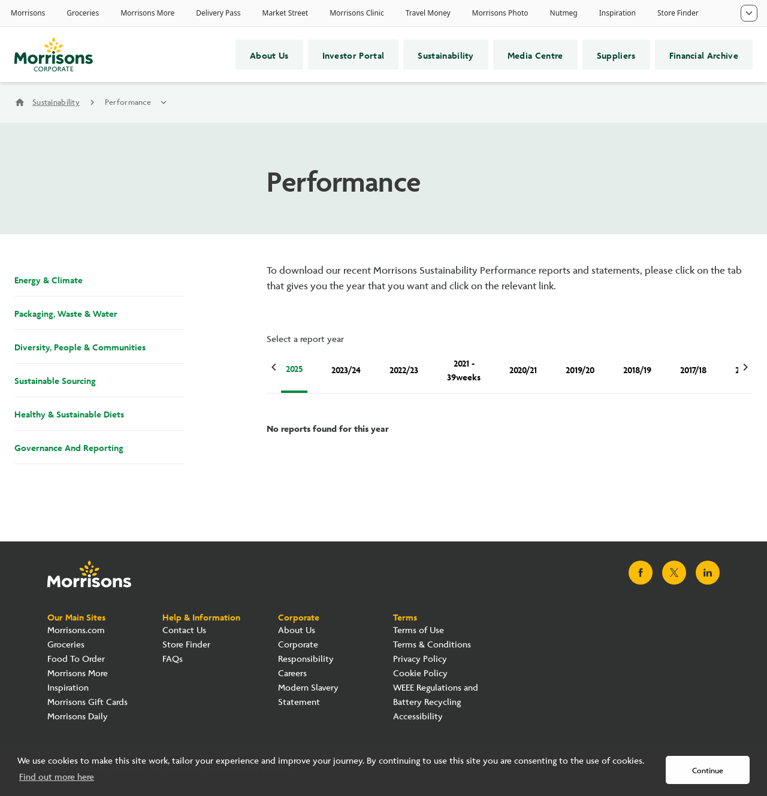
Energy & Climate (48, 279)
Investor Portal (353, 54)
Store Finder (186, 644)
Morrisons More (77, 673)
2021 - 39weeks (464, 369)
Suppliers (616, 54)
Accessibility (418, 716)
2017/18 (693, 369)
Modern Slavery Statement (308, 695)
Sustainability (445, 54)
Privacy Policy (420, 659)
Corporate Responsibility (306, 651)
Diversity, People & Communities (80, 346)
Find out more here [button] (56, 777)
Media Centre (535, 54)
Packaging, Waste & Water (65, 312)
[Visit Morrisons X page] (674, 573)
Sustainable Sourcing (55, 380)
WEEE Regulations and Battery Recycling (435, 695)
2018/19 (637, 369)
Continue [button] (707, 770)
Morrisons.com (76, 630)
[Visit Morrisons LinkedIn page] (708, 573)
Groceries (65, 644)
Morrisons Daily (77, 716)
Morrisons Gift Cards (87, 702)
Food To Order (76, 659)
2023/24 (346, 369)
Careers (292, 673)
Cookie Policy (420, 673)
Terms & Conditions (432, 644)
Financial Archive (703, 54)
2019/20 (580, 369)
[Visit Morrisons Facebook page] (641, 573)
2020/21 (523, 369)
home (19, 102)
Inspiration (68, 688)
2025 (294, 368)
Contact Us (184, 630)
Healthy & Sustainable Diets (69, 413)
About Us (269, 54)
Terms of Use (418, 630)
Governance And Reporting (68, 447)
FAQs (172, 659)
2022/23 (403, 369)
